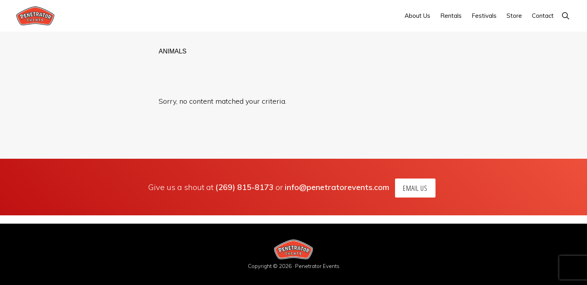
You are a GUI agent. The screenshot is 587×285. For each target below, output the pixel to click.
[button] (565, 16)
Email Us (415, 188)
